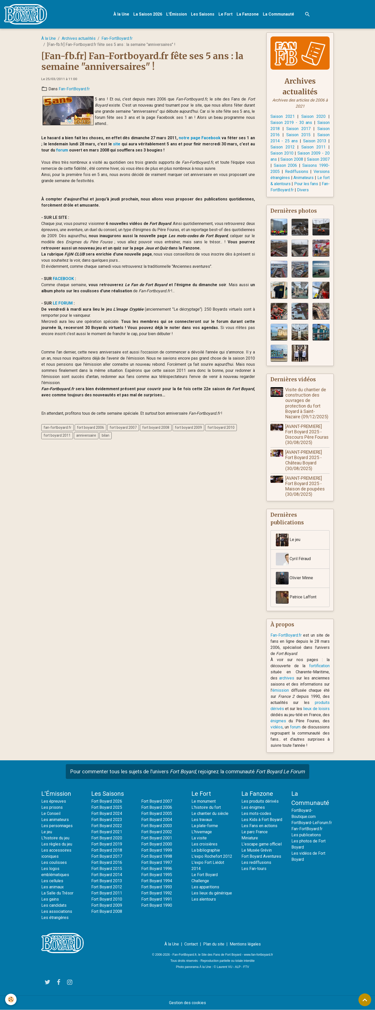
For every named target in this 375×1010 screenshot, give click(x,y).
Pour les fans (306, 183)
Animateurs (303, 177)
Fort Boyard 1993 (156, 887)
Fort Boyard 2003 (156, 825)
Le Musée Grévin (256, 850)
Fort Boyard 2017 (106, 856)
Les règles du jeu (56, 844)
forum (62, 150)
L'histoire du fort (206, 807)
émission (280, 690)
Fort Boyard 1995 (156, 874)
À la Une (121, 14)
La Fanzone (248, 14)
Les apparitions (205, 887)
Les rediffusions (256, 862)
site (116, 144)
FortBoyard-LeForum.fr (311, 822)
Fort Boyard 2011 (106, 893)
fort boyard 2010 (221, 427)
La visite (199, 838)
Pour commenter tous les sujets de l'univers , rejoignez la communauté (187, 771)
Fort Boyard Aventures (261, 856)
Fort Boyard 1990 (156, 905)
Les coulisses (54, 862)
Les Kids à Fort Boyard (261, 819)
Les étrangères (55, 917)
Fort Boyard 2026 (106, 801)
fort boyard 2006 (90, 427)
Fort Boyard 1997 (156, 862)
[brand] (26, 14)
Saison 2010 (281, 153)
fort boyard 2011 (57, 435)
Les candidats (54, 905)
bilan (105, 435)
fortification (319, 665)
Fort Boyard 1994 (156, 880)
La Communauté (278, 14)
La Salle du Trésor (57, 893)
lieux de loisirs (316, 708)
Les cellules (52, 880)
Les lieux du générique (211, 893)
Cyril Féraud (293, 559)
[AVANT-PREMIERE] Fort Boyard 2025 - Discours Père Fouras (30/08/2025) (307, 434)
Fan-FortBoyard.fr (117, 38)
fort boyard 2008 (155, 427)
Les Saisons (202, 14)
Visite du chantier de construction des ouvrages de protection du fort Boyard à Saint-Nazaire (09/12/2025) (306, 403)
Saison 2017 (298, 128)
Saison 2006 (285, 165)
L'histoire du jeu (55, 838)
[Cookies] (11, 999)
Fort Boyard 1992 (156, 893)
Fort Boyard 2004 (156, 819)
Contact (191, 944)
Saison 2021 (282, 116)
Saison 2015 (298, 134)
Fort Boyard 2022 (106, 825)
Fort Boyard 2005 (156, 813)
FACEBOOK (63, 278)
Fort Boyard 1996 (156, 868)
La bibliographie (205, 850)
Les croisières (204, 844)
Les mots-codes (256, 813)
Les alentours (203, 899)
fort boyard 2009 (188, 427)
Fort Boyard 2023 (106, 819)
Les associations (56, 911)
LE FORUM (63, 303)
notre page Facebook (200, 137)
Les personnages (57, 825)
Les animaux (52, 887)
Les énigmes (253, 807)
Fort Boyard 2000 (156, 844)
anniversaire (86, 435)
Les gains (50, 899)
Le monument (203, 801)
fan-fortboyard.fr (57, 427)
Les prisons (52, 807)
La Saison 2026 (147, 14)
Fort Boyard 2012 (106, 887)
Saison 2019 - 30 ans (291, 122)
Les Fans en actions (259, 825)
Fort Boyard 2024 (106, 813)
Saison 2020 (313, 116)
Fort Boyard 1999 (156, 850)
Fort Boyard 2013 (106, 880)
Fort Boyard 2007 (156, 801)
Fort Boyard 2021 (106, 831)
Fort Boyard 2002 (156, 831)
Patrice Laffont (296, 597)
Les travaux (201, 819)
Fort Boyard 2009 (106, 905)
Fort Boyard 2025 (106, 807)
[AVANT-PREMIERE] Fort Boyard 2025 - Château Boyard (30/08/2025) (303, 460)
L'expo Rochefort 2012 (211, 856)
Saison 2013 (315, 140)
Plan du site (213, 944)
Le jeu (288, 540)
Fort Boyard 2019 (106, 844)
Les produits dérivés (260, 801)
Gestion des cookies (187, 1002)
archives (286, 678)
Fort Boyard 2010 (106, 899)
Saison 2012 (282, 147)
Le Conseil (50, 813)
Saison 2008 (291, 159)
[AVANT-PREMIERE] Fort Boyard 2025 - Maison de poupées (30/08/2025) (305, 486)
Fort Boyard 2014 (106, 874)
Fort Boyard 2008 (106, 911)
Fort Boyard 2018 (106, 850)
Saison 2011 (313, 147)
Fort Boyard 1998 (156, 856)
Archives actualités (79, 38)
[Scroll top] (364, 999)
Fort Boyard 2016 (106, 862)
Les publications (306, 834)
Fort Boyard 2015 (106, 868)
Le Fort (225, 14)
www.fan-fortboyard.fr (258, 954)
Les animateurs (55, 819)
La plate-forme (204, 825)
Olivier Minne (294, 578)
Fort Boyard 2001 (156, 838)
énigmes (278, 720)
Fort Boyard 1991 (156, 899)
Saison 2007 (318, 159)
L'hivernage (201, 831)
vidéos (276, 727)
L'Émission (176, 14)
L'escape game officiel (261, 844)
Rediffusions (296, 171)
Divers (303, 189)
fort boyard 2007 (123, 427)
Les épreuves (53, 801)
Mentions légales (245, 944)
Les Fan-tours (253, 868)
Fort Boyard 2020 (106, 838)
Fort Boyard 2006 (156, 807)
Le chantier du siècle (209, 813)
